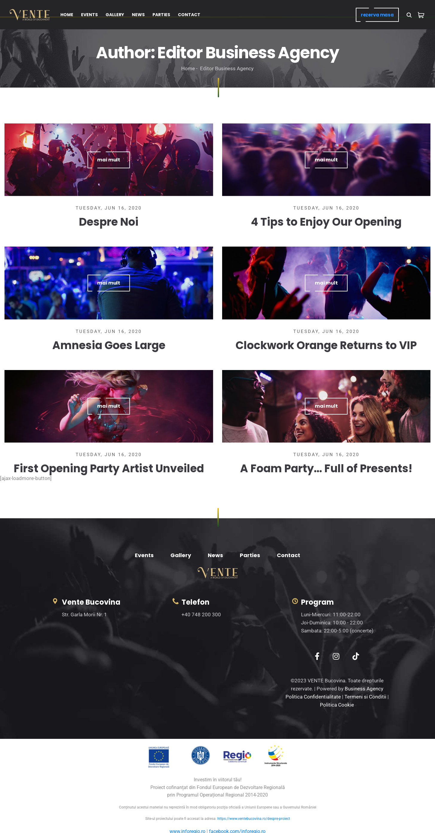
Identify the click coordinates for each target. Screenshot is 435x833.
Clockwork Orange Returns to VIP (326, 345)
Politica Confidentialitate (313, 697)
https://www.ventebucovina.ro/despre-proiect (253, 819)
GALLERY (115, 15)
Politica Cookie (337, 705)
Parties (250, 555)
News (215, 555)
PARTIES (161, 15)
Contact (288, 555)
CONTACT (189, 15)
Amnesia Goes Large (108, 345)
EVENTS (89, 15)
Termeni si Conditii (365, 697)
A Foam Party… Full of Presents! (326, 468)
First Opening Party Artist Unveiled (109, 468)
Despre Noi (108, 222)
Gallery (180, 555)
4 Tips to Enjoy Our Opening (326, 222)
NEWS (138, 15)
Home (188, 68)
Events (144, 555)
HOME (66, 15)
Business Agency (364, 689)
